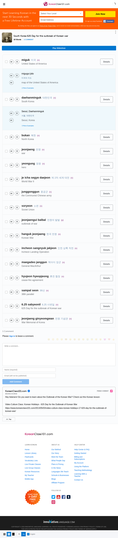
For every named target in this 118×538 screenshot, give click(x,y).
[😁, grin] (57, 332)
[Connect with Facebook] (109, 21)
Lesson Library (31, 450)
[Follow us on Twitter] (53, 493)
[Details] (106, 62)
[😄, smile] (49, 332)
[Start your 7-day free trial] (32, 494)
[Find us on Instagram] (53, 499)
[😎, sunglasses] (66, 332)
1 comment (28, 40)
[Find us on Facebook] (64, 493)
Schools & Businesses (60, 472)
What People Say (58, 457)
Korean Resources (32, 468)
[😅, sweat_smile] (79, 332)
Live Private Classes (33, 461)
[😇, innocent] (92, 332)
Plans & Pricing (57, 461)
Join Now (100, 14)
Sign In (12, 336)
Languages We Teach (60, 468)
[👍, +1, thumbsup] (113, 332)
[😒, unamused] (61, 332)
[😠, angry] (70, 332)
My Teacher (29, 472)
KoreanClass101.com (74, 523)
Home (27, 446)
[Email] (29, 372)
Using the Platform (81, 463)
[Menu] (4, 4)
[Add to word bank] (95, 62)
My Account (78, 459)
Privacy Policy (52, 26)
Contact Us (78, 476)
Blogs (53, 476)
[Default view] (9, 534)
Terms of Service (85, 525)
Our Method (56, 446)
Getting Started (80, 450)
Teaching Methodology (83, 467)
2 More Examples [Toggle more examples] (28, 88)
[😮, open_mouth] (100, 332)
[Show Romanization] (23, 534)
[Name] (29, 366)
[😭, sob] (87, 332)
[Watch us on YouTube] (58, 493)
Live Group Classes (32, 464)
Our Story (55, 450)
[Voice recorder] (17, 62)
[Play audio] (12, 62)
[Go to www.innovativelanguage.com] (59, 518)
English (31, 534)
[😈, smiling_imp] (105, 332)
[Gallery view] (13, 534)
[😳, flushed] (53, 332)
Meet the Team (57, 453)
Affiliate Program (58, 479)
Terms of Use (43, 26)
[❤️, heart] (109, 332)
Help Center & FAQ (81, 446)
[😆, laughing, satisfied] (74, 332)
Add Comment (16, 378)
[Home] (56, 6)
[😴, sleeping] (96, 332)
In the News (56, 464)
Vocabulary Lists (31, 457)
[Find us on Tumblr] (69, 493)
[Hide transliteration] (19, 534)
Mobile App (29, 476)
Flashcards (29, 453)
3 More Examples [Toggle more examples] (28, 126)
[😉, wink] (83, 332)
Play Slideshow (59, 48)
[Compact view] (4, 534)
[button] (114, 4)
